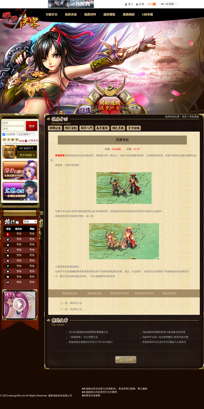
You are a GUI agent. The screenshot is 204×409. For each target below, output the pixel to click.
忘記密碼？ (25, 134)
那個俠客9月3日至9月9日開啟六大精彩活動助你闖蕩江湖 (164, 342)
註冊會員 (33, 140)
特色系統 (194, 116)
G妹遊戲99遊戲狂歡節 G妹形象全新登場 (163, 332)
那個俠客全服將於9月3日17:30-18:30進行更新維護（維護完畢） (91, 342)
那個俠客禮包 (169, 293)
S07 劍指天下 (26, 148)
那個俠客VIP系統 (119, 293)
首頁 (184, 116)
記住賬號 (8, 134)
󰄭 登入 (129, 4)
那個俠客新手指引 (144, 293)
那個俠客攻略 (94, 293)
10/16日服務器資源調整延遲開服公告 (88, 332)
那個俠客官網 (70, 293)
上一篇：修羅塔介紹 (71, 303)
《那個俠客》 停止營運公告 (83, 337)
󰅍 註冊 (140, 4)
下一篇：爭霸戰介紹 (71, 309)
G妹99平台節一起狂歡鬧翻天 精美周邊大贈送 (165, 337)
